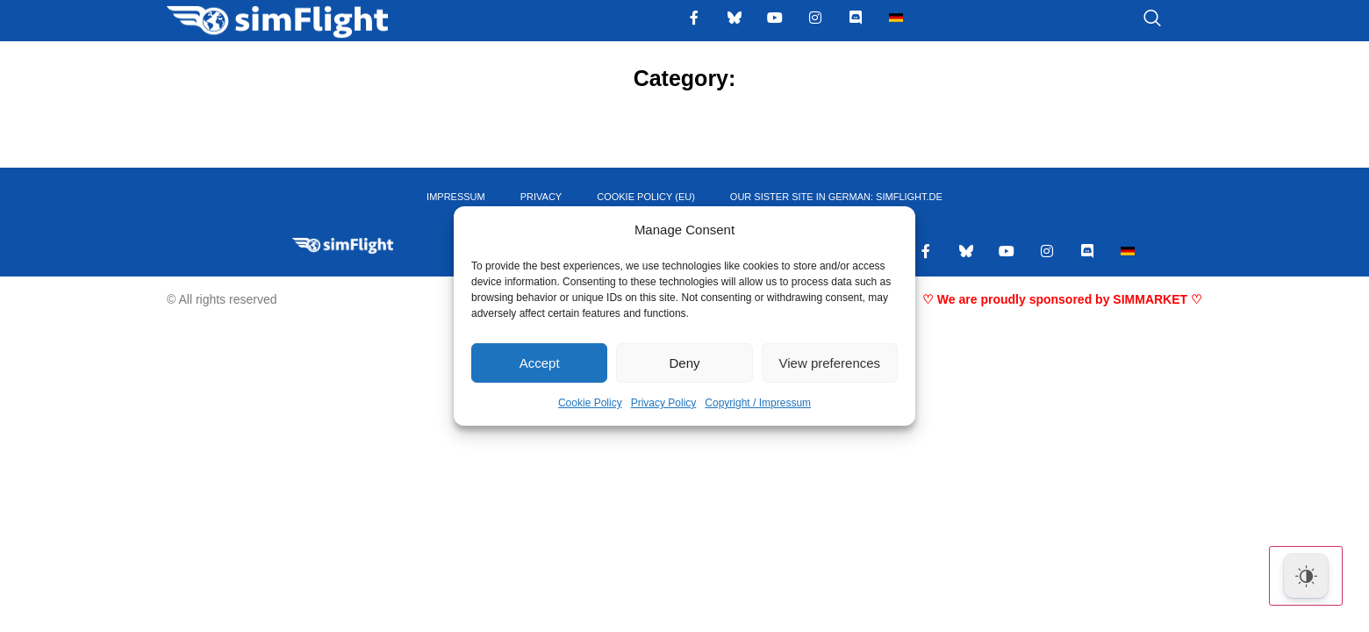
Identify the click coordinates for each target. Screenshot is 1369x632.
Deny (684, 363)
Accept (540, 363)
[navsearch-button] (1130, 19)
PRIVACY (541, 196)
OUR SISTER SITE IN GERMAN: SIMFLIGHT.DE (836, 196)
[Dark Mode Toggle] (1306, 576)
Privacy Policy (664, 403)
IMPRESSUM (455, 196)
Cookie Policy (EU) (646, 196)
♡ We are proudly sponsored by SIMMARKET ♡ (1062, 299)
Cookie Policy (590, 403)
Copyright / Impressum (758, 403)
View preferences (830, 363)
